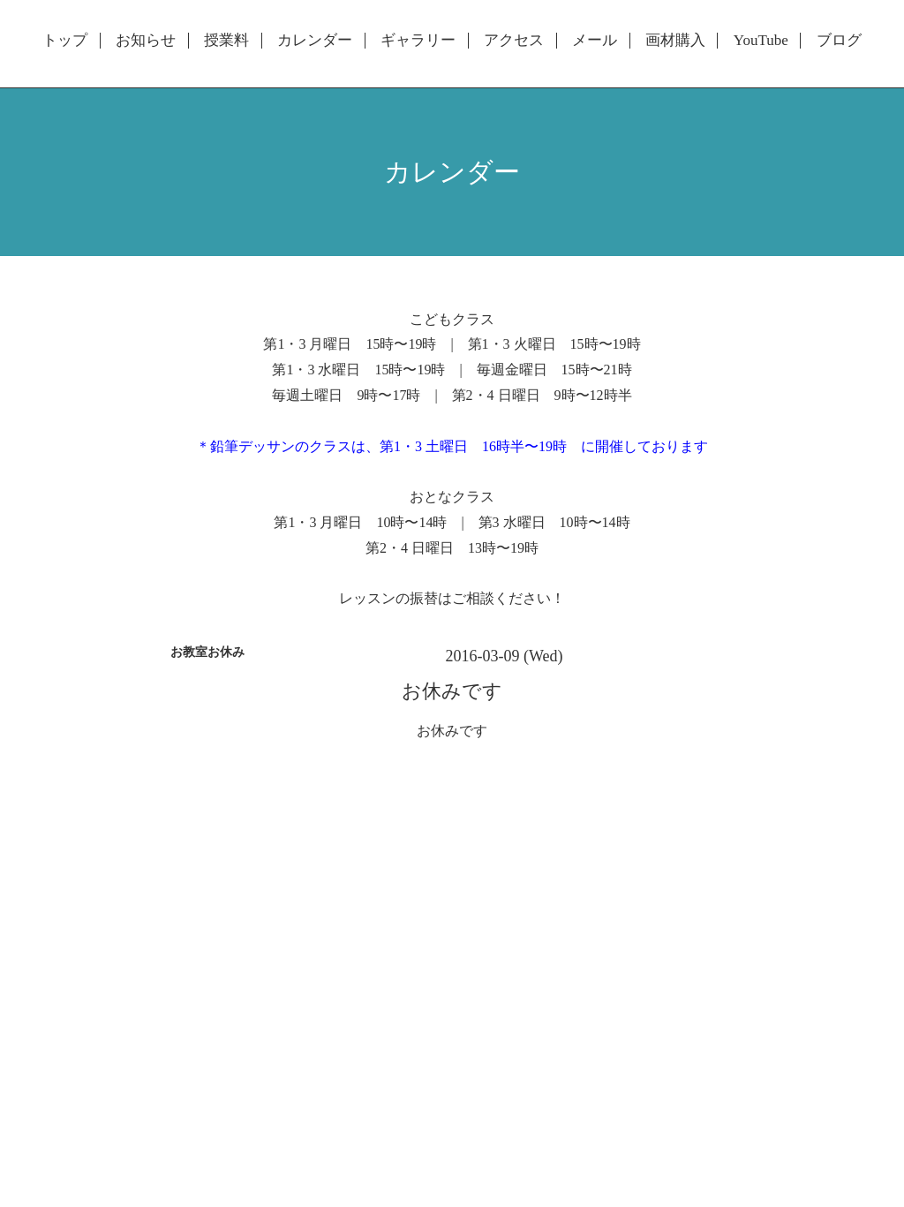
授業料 (226, 41)
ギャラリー (418, 41)
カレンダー (314, 41)
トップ (64, 41)
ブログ (839, 41)
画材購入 (675, 41)
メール (594, 41)
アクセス (514, 41)
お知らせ (146, 41)
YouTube (761, 41)
